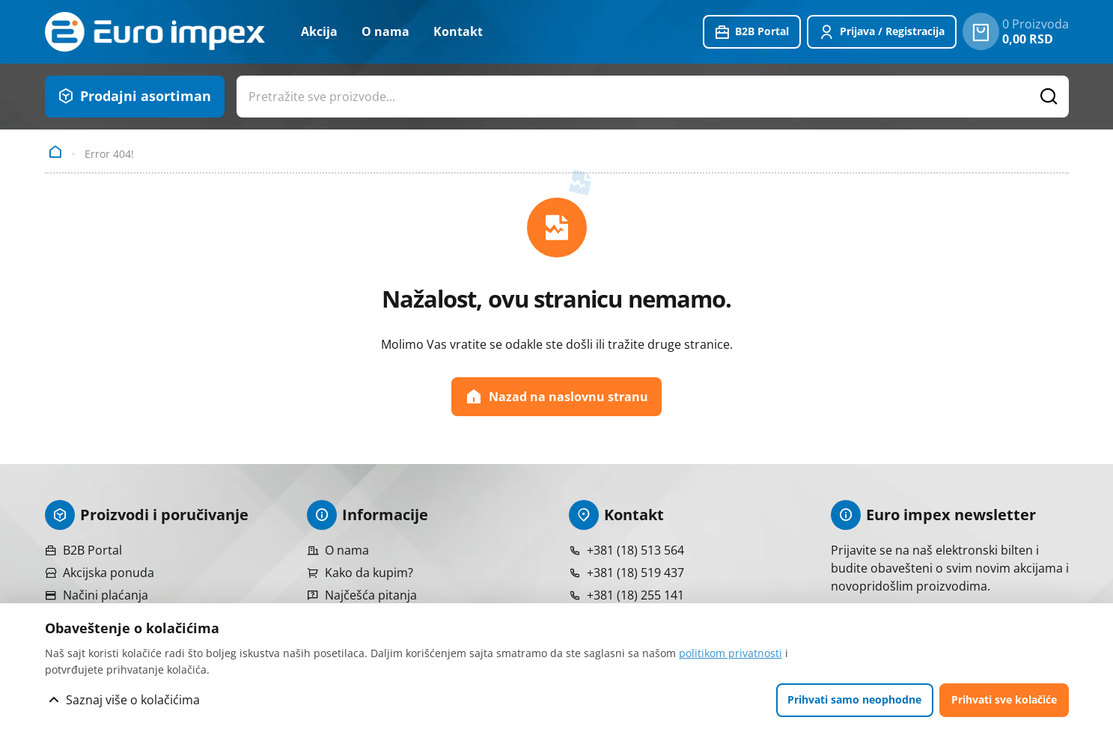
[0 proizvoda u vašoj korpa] (981, 31)
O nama (385, 31)
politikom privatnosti (730, 653)
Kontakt (458, 31)
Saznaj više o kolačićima (133, 700)
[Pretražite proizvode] (1048, 97)
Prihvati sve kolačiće (1004, 699)
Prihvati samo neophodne (854, 699)
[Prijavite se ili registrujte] (882, 32)
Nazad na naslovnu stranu (556, 397)
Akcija (319, 31)
